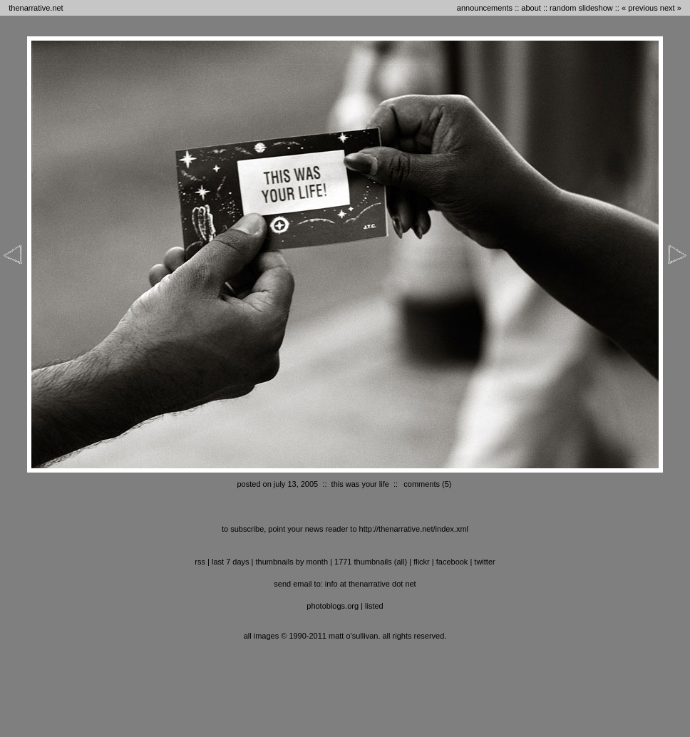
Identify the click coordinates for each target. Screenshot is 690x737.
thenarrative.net (36, 8)
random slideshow (581, 8)
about (531, 8)
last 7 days (230, 561)
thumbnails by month (292, 561)
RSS (200, 561)
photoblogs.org (333, 606)
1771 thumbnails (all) (370, 561)
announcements (485, 8)
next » (670, 8)
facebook (452, 561)
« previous (640, 8)
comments (421, 484)
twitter (484, 561)
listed (374, 606)
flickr (421, 561)
